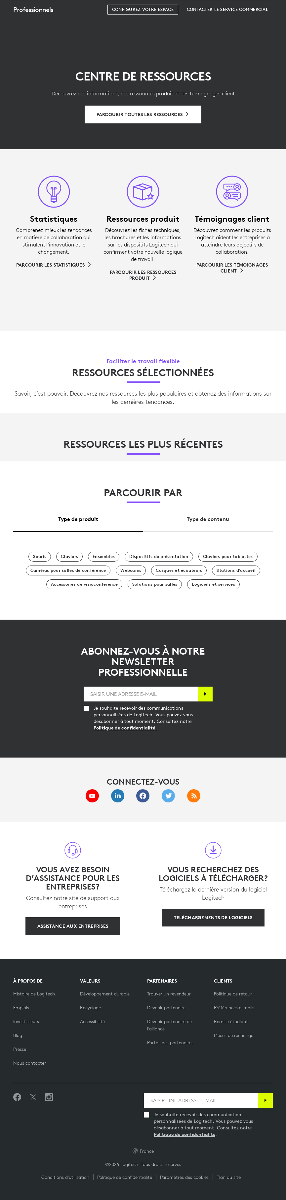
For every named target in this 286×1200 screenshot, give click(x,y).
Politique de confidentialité (184, 1134)
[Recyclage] (90, 1008)
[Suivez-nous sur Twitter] (33, 1097)
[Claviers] (69, 557)
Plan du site (229, 1177)
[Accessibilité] (92, 1021)
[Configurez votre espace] (142, 26)
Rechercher (240, 8)
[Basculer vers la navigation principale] (278, 8)
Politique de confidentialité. (125, 728)
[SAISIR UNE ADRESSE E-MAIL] (141, 694)
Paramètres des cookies (184, 1177)
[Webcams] (131, 570)
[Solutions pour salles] (155, 584)
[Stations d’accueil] (236, 570)
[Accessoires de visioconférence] (84, 584)
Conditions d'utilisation (65, 1177)
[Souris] (39, 557)
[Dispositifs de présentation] (159, 557)
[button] (38, 26)
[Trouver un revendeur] (169, 994)
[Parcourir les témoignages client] (232, 268)
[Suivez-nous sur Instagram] (49, 1097)
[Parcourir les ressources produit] (143, 275)
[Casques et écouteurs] (179, 570)
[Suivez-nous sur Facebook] (17, 1097)
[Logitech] (48, 8)
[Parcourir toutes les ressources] (143, 114)
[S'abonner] (205, 694)
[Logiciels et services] (213, 584)
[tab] (78, 517)
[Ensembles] (103, 557)
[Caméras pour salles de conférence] (68, 570)
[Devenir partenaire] (166, 1008)
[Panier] (259, 8)
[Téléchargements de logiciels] (213, 917)
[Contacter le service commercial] (227, 26)
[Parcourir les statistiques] (54, 265)
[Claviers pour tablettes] (228, 557)
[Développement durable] (105, 994)
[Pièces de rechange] (233, 1035)
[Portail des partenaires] (170, 1043)
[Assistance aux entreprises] (72, 926)
